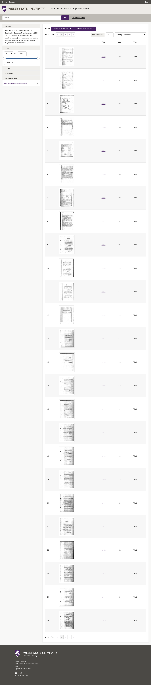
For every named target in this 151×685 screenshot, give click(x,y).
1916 (103, 409)
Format (9, 73)
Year (7, 48)
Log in (147, 2)
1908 (103, 245)
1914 (103, 362)
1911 (103, 292)
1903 (103, 127)
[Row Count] (110, 34)
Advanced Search (78, 18)
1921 (103, 526)
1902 (103, 104)
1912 (103, 315)
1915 (103, 386)
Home (4, 2)
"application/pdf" (62, 28)
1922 (103, 550)
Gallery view (98, 35)
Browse (12, 2)
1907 (103, 221)
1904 (103, 151)
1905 (103, 174)
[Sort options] (130, 34)
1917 (103, 432)
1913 (103, 339)
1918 (103, 456)
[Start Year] (8, 53)
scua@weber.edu (22, 673)
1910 (103, 268)
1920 (103, 503)
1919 (103, 479)
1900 (103, 57)
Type (7, 68)
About (8, 26)
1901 (103, 80)
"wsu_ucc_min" (85, 28)
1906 (103, 198)
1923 (103, 573)
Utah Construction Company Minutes (70, 8)
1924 (103, 597)
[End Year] (22, 53)
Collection (11, 78)
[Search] (31, 17)
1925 (103, 620)
